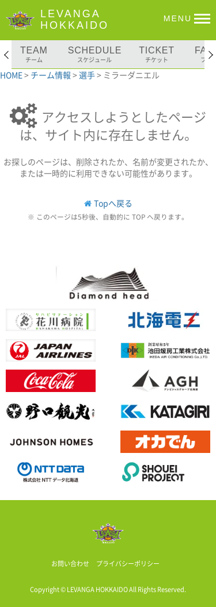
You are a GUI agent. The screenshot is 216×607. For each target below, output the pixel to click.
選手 (88, 74)
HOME (12, 74)
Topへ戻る (113, 203)
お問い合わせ (70, 563)
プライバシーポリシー (128, 563)
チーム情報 (52, 74)
